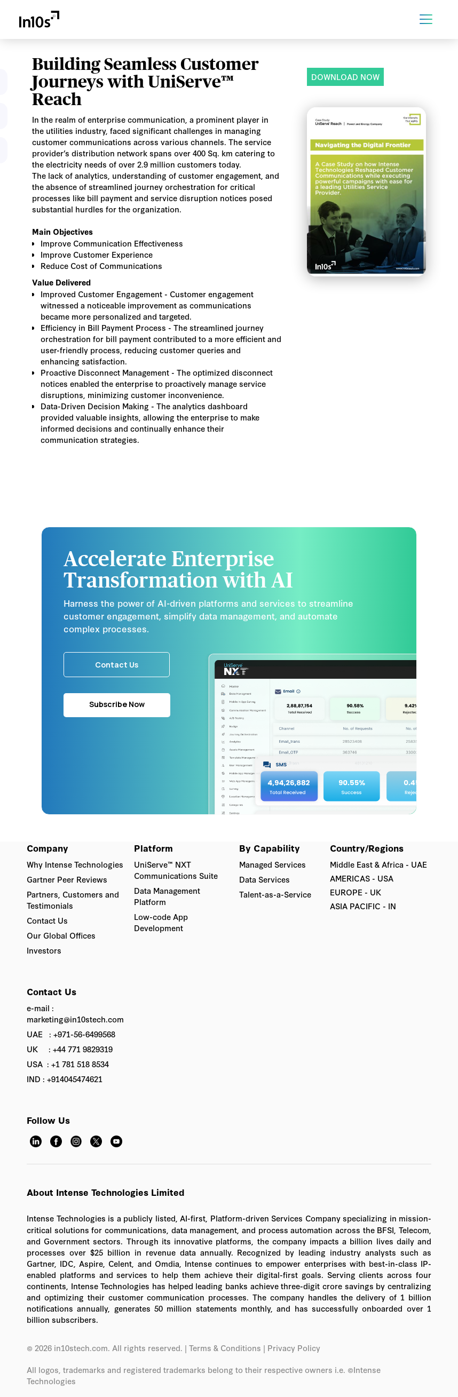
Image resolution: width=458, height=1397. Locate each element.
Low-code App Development (161, 922)
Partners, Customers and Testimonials (73, 899)
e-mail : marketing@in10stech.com (75, 1013)
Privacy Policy (294, 1347)
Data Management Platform (167, 896)
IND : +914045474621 (64, 1078)
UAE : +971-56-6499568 (71, 1033)
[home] (39, 19)
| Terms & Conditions (223, 1347)
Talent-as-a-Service (275, 894)
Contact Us (47, 920)
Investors (44, 950)
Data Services (264, 879)
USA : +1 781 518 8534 (68, 1063)
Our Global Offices (61, 935)
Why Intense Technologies (75, 864)
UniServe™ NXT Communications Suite (176, 870)
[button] (430, 19)
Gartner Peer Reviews (67, 879)
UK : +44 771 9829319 (70, 1048)
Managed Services (272, 864)
